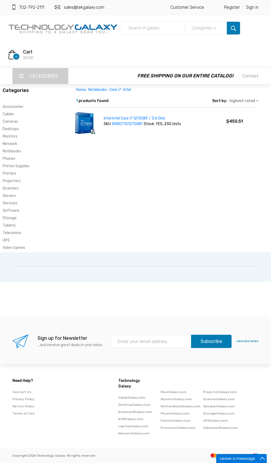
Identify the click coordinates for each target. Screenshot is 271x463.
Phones (9, 158)
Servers (9, 195)
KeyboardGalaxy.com (135, 412)
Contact (250, 75)
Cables (8, 114)
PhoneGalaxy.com (175, 413)
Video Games (14, 247)
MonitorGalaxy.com (176, 399)
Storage (10, 218)
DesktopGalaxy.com (134, 405)
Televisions (12, 233)
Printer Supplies (16, 166)
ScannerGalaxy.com (218, 399)
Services (10, 203)
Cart (28, 52)
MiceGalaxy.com (173, 392)
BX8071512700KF (128, 124)
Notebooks (12, 151)
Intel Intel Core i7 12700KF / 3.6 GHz (134, 118)
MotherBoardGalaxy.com (180, 406)
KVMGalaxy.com (130, 419)
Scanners (11, 188)
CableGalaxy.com (131, 397)
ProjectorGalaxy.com (220, 392)
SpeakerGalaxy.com (218, 406)
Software (11, 210)
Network (10, 144)
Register (232, 7)
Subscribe (211, 341)
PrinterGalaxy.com (175, 420)
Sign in (252, 7)
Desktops (11, 129)
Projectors (12, 181)
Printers (9, 173)
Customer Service (187, 7)
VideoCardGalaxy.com (220, 428)
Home (81, 89)
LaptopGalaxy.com (133, 426)
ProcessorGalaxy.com (178, 428)
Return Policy (23, 406)
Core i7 (115, 89)
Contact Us (21, 392)
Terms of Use (23, 413)
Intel (127, 89)
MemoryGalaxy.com (133, 433)
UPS (6, 240)
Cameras (10, 121)
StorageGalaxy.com (218, 413)
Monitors (10, 136)
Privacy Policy (23, 399)
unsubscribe (248, 341)
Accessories (13, 106)
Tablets (9, 225)
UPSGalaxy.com (215, 420)
